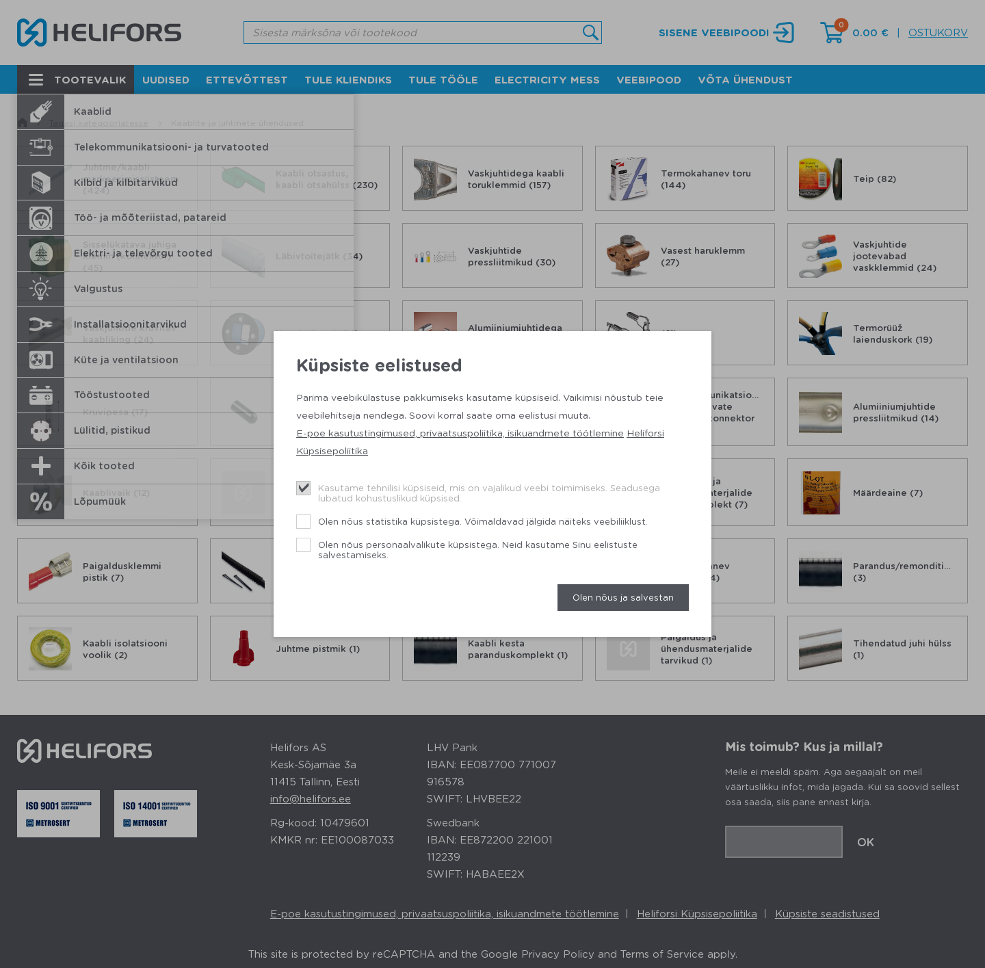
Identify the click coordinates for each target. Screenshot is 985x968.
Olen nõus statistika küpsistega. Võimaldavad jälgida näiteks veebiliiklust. (483, 521)
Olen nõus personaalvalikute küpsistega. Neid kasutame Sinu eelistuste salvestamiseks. (478, 549)
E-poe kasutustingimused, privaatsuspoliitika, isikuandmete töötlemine (460, 432)
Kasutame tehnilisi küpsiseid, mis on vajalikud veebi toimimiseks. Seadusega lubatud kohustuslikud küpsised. (489, 493)
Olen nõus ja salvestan (623, 597)
